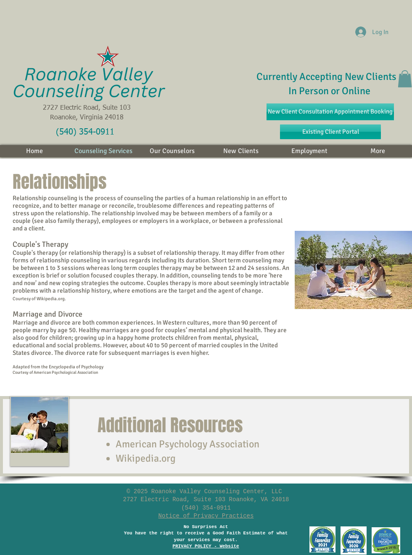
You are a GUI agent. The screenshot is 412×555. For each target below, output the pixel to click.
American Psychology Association (187, 444)
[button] (405, 78)
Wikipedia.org (146, 458)
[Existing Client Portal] (330, 131)
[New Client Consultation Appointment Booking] (330, 111)
